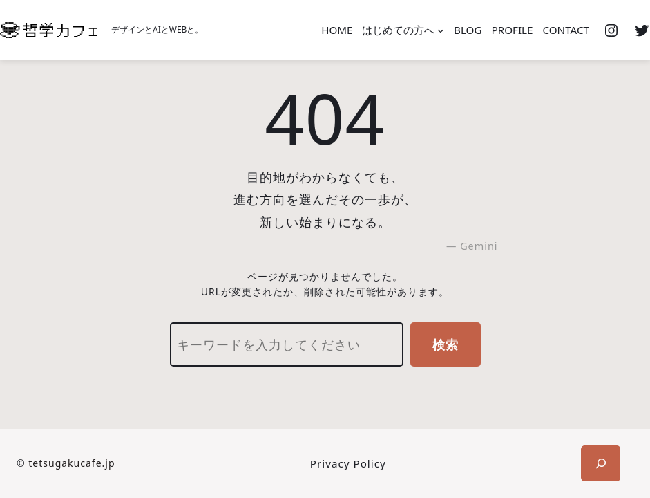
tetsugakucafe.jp (71, 463)
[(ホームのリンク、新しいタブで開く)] (48, 30)
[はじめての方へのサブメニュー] (440, 30)
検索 (445, 344)
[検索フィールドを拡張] (600, 463)
